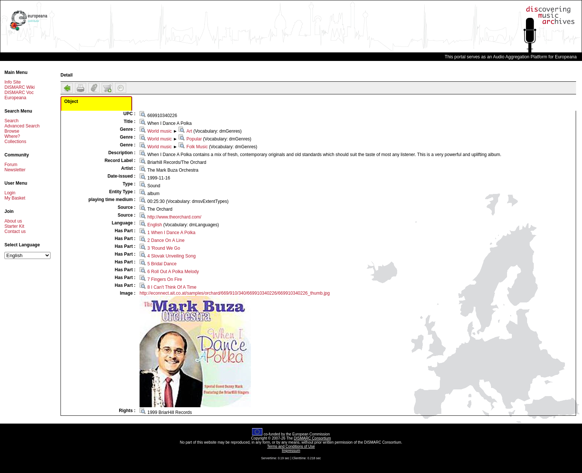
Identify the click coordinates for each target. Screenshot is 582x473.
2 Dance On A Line (165, 240)
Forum (10, 164)
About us (13, 221)
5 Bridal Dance (162, 263)
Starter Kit (14, 226)
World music (159, 131)
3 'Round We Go (163, 248)
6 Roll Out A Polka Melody (173, 271)
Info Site (12, 82)
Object (71, 101)
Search (11, 120)
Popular (194, 139)
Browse (11, 131)
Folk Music (196, 146)
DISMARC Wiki (19, 87)
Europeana (15, 97)
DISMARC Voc (19, 92)
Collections (15, 141)
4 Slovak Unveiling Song (171, 256)
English (154, 224)
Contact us (15, 231)
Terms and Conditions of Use (291, 446)
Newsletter (15, 169)
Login (9, 192)
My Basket (14, 198)
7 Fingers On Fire (164, 279)
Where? (12, 136)
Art (189, 131)
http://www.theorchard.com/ (174, 217)
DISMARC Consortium (312, 438)
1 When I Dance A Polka (171, 232)
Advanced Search (22, 126)
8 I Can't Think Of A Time (171, 287)
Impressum (291, 450)
